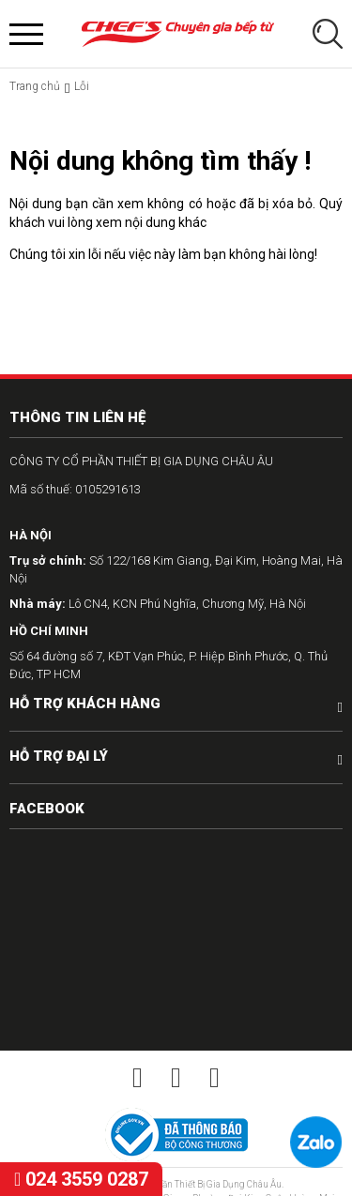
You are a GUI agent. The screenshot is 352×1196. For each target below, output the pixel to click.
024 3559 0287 (81, 1179)
